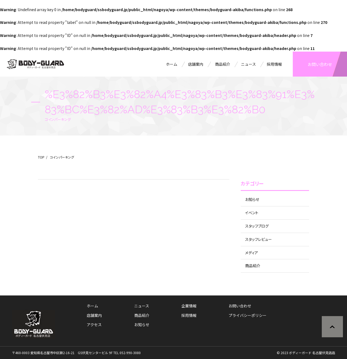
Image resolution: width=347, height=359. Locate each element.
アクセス (94, 324)
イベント (251, 212)
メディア (251, 252)
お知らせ (252, 199)
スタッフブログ (257, 226)
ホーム (171, 64)
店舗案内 (195, 64)
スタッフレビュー (258, 239)
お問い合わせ (320, 64)
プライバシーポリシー (247, 315)
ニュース (248, 64)
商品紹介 (222, 64)
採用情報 (274, 64)
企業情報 (189, 305)
